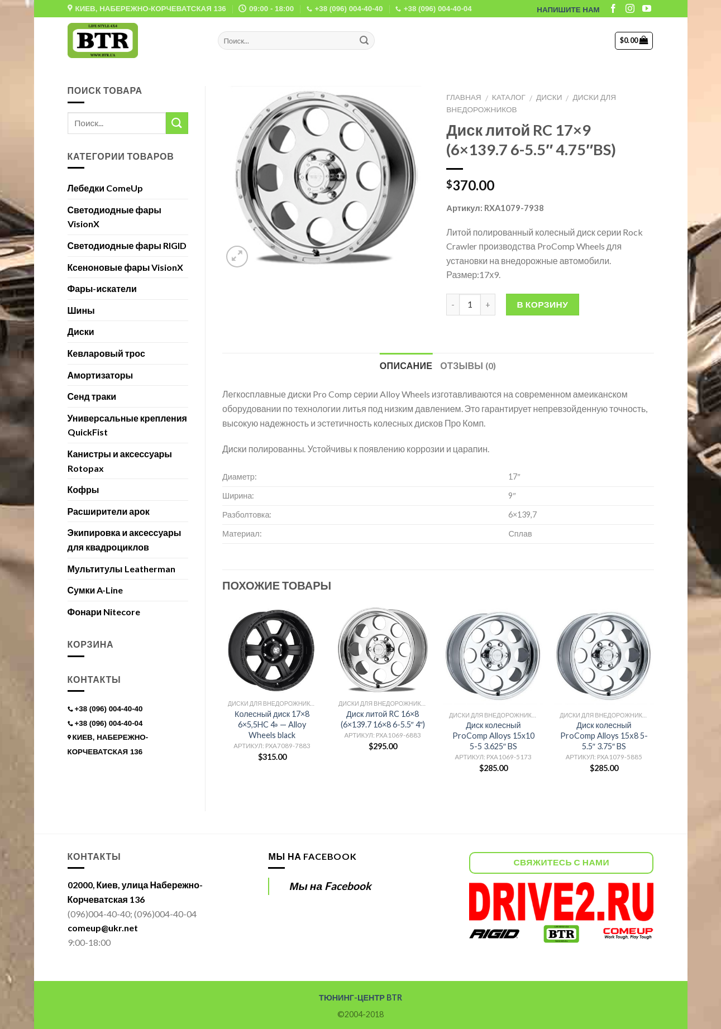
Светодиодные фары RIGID (127, 245)
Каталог (509, 97)
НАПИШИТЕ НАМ (568, 10)
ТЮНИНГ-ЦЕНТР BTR (360, 997)
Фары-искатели (102, 288)
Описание (406, 365)
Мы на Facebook (312, 856)
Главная (463, 97)
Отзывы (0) (468, 365)
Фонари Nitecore (104, 611)
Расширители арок (109, 511)
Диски (549, 97)
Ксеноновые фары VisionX (126, 267)
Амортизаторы (100, 375)
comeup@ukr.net (103, 927)
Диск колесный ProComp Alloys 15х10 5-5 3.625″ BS (493, 735)
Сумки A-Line (95, 590)
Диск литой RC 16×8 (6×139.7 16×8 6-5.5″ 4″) (383, 719)
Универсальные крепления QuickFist (127, 425)
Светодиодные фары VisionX (114, 216)
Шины (81, 310)
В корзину (543, 304)
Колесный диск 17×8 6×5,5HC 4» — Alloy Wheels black (272, 724)
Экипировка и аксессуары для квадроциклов (125, 539)
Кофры (83, 489)
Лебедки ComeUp (106, 188)
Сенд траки (92, 396)
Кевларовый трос (106, 353)
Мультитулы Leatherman (121, 568)
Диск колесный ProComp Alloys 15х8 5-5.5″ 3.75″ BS (603, 735)
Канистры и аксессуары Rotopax (120, 460)
